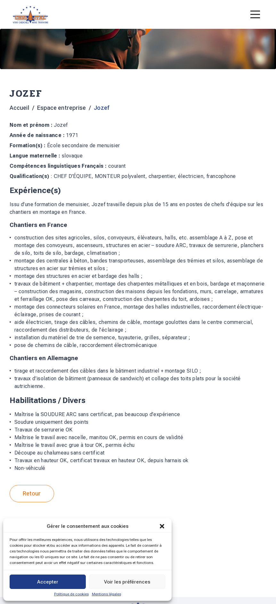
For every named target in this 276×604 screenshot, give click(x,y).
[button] (162, 526)
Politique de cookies (71, 594)
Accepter (47, 582)
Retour (32, 493)
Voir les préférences (127, 582)
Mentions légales (106, 594)
